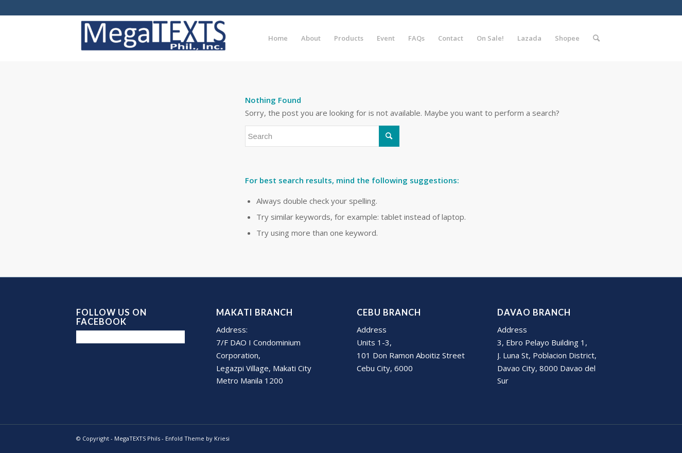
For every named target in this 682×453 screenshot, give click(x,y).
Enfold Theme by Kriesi (197, 438)
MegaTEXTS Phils (137, 438)
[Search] (596, 38)
